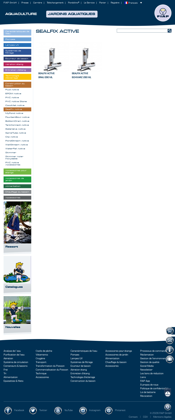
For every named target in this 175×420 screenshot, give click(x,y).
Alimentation (11, 377)
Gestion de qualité (149, 362)
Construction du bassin (83, 381)
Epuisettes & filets (13, 381)
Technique (41, 373)
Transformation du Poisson (50, 366)
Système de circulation (16, 362)
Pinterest (120, 410)
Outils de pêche (44, 351)
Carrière (37, 2)
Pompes (75, 354)
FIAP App (145, 381)
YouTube (68, 410)
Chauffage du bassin (116, 362)
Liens (143, 377)
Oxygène (40, 358)
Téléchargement (55, 2)
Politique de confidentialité (154, 388)
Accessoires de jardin (116, 354)
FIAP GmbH (10, 2)
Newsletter (146, 369)
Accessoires (42, 377)
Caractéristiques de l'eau (84, 351)
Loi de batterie (148, 392)
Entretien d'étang (80, 373)
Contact (133, 417)
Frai (6, 369)
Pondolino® (73, 2)
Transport (41, 362)
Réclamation (147, 354)
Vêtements (42, 354)
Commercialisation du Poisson (52, 369)
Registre (115, 2)
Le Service (89, 2)
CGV (145, 417)
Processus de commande (153, 351)
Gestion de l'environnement (155, 358)
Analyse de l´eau (12, 351)
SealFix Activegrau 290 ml (46, 75)
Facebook (19, 410)
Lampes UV (77, 358)
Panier (102, 2)
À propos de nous (149, 384)
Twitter (43, 410)
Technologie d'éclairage (83, 377)
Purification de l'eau (14, 354)
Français (133, 3)
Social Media (147, 366)
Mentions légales (162, 417)
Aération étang (79, 369)
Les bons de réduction (152, 373)
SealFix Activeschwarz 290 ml (81, 75)
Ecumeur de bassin (81, 366)
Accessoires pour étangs (118, 351)
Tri (5, 373)
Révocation (146, 396)
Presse (25, 2)
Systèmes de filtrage (82, 362)
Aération (8, 358)
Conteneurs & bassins (16, 366)
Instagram (95, 410)
